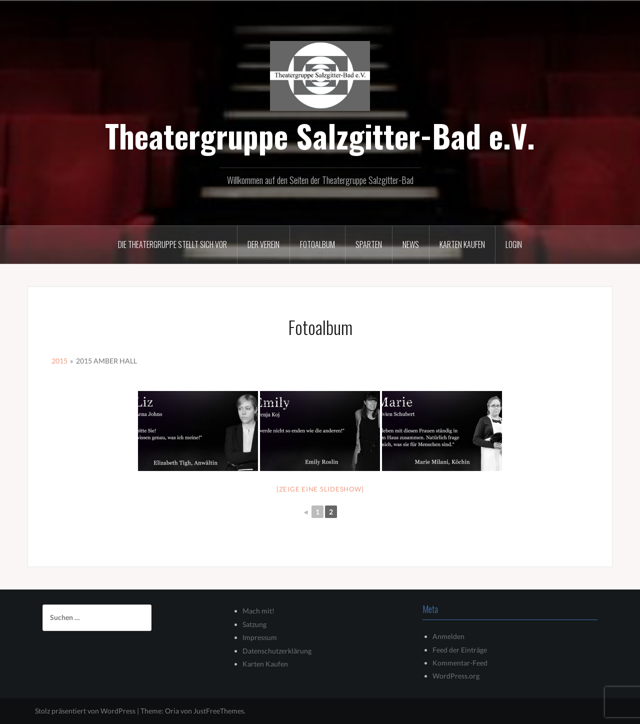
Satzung (254, 624)
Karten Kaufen (265, 664)
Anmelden (448, 636)
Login (514, 244)
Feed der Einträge (459, 650)
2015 (60, 360)
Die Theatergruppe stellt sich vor (172, 244)
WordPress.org (456, 676)
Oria (172, 710)
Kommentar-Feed (460, 662)
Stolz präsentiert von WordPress (85, 710)
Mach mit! (258, 610)
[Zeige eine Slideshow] (320, 489)
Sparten (369, 244)
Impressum (259, 637)
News (410, 244)
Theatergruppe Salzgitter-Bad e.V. (320, 135)
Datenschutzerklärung (277, 650)
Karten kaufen (462, 244)
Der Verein (264, 244)
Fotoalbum (317, 244)
